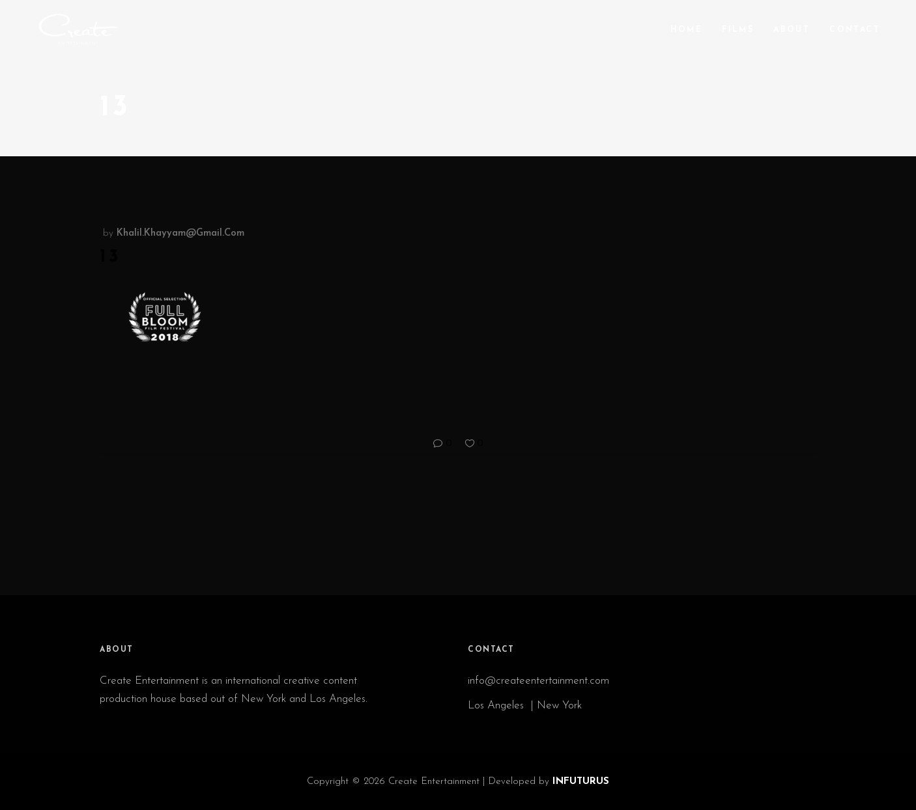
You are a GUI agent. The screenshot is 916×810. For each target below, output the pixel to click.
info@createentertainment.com (540, 680)
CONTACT (491, 650)
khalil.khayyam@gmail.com (180, 233)
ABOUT (117, 650)
